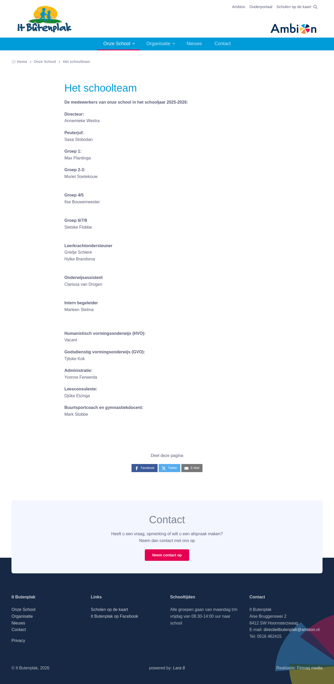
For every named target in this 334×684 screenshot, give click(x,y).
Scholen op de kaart (294, 6)
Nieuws (194, 43)
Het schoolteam (76, 62)
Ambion (238, 6)
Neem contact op (167, 555)
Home (19, 62)
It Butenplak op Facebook (114, 616)
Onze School (116, 43)
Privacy (18, 640)
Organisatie (158, 43)
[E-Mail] (191, 468)
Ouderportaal (260, 6)
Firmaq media (310, 668)
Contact (222, 43)
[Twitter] (169, 468)
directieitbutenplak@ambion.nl (292, 629)
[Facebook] (145, 468)
